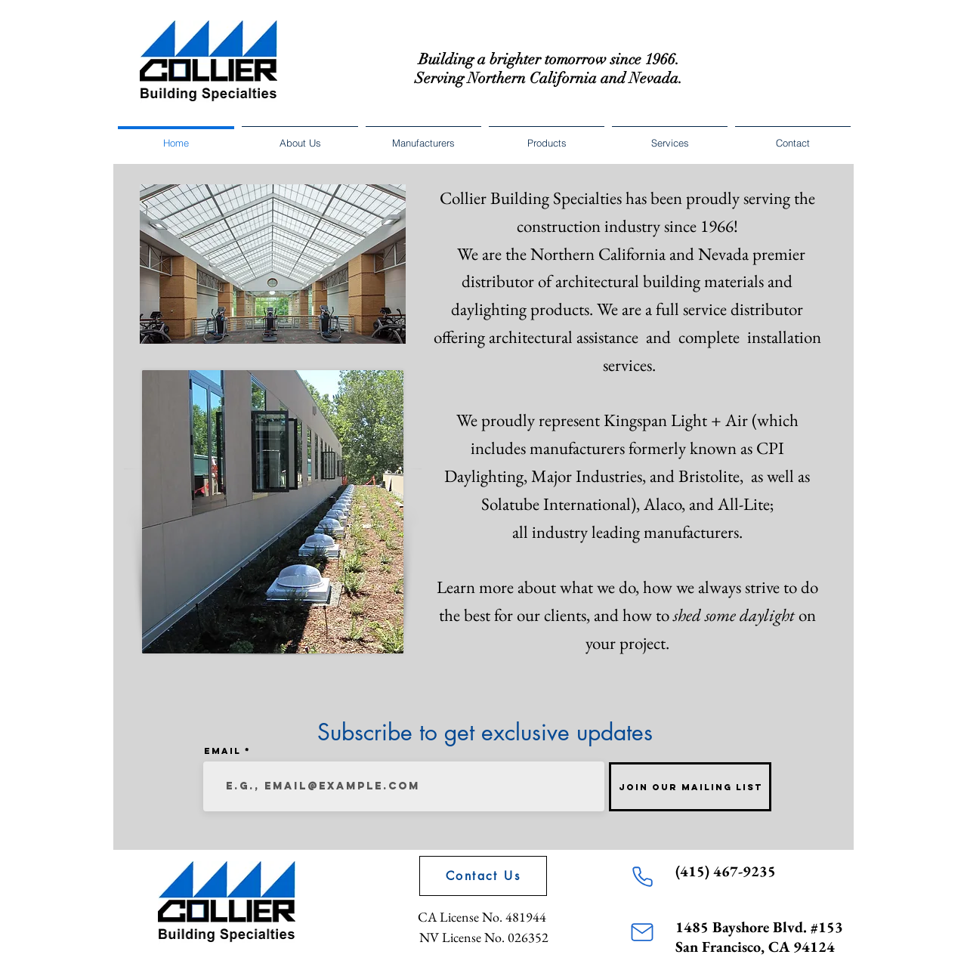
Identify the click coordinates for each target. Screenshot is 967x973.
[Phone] (642, 876)
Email (222, 751)
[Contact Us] (483, 876)
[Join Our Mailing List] (690, 786)
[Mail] (642, 932)
